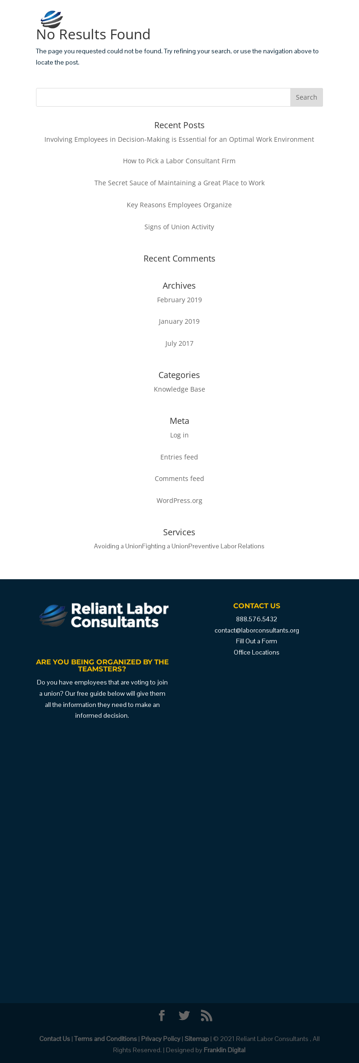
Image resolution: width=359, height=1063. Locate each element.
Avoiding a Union (118, 546)
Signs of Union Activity (179, 226)
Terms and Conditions (105, 1038)
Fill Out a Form (256, 641)
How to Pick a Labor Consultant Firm (179, 160)
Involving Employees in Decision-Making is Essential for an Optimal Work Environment (179, 139)
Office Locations (257, 652)
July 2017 (179, 343)
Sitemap (197, 1038)
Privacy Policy (160, 1038)
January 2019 (179, 321)
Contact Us (54, 1038)
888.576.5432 (256, 619)
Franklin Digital (224, 1050)
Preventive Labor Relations (226, 546)
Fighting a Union (165, 546)
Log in (179, 434)
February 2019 (179, 299)
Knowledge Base (179, 389)
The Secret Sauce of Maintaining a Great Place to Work (179, 182)
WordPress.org (179, 500)
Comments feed (179, 478)
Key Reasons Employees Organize (179, 204)
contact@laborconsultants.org (257, 630)
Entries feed (179, 456)
